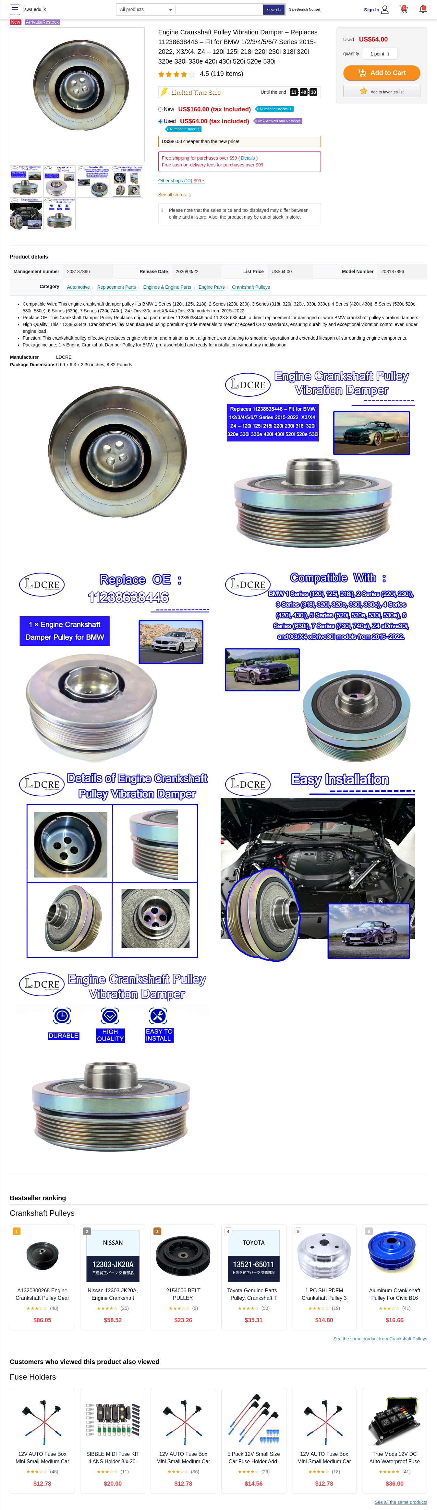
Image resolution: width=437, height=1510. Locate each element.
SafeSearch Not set (304, 9)
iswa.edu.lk (34, 9)
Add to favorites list (382, 90)
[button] (423, 9)
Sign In (371, 9)
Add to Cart (382, 73)
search (274, 9)
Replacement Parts (116, 287)
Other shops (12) (181, 180)
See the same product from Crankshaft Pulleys (380, 1338)
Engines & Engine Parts (167, 287)
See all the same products (401, 1502)
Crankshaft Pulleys (251, 287)
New (229, 109)
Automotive (78, 287)
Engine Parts (212, 287)
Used (233, 125)
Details (248, 158)
